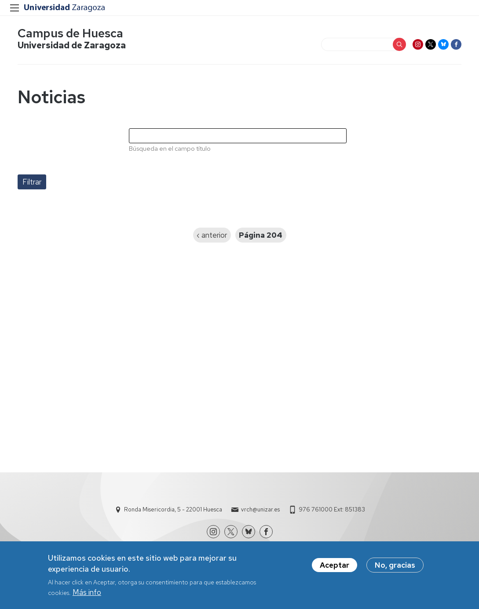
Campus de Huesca (70, 33)
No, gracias (395, 567)
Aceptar (334, 567)
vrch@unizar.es (260, 509)
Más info (87, 594)
